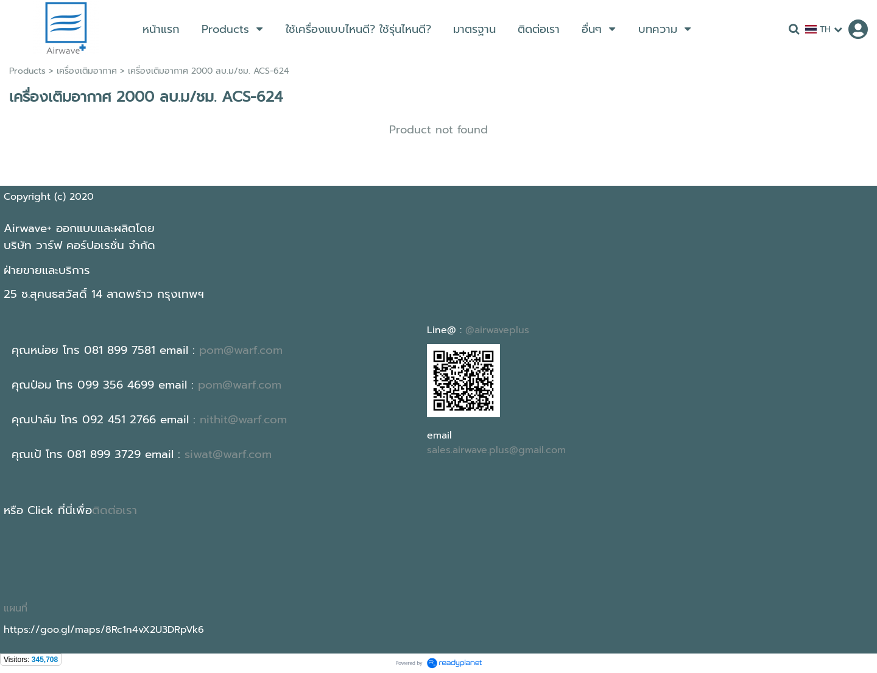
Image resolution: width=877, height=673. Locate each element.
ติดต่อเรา (114, 510)
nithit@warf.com (243, 419)
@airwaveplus (497, 330)
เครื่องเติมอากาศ (87, 71)
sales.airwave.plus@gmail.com (496, 450)
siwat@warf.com (228, 454)
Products (27, 71)
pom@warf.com (241, 350)
